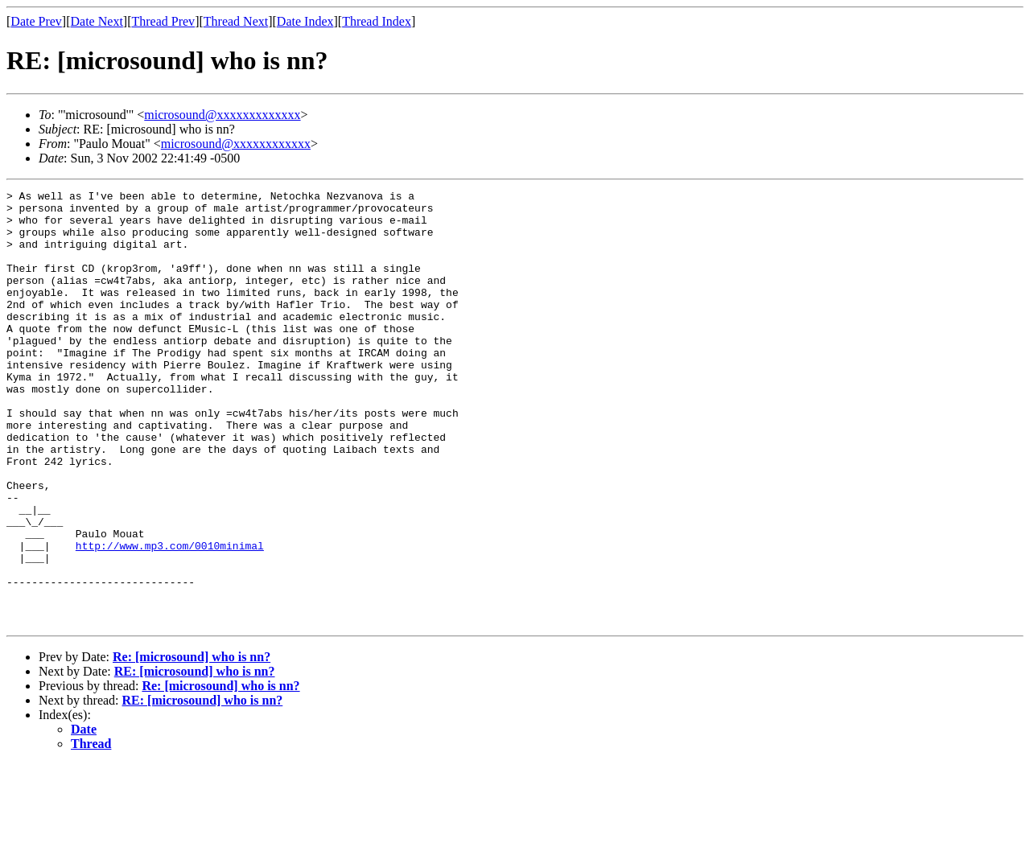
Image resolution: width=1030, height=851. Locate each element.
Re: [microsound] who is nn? (191, 743)
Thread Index (376, 21)
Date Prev (36, 21)
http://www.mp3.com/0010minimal (170, 617)
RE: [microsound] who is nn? (194, 758)
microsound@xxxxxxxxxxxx (236, 143)
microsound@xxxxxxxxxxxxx (222, 114)
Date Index (305, 21)
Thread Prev (163, 21)
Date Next (97, 21)
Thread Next (236, 21)
